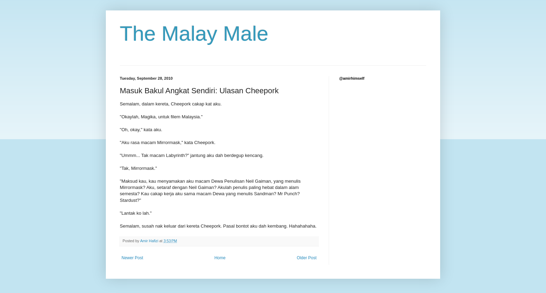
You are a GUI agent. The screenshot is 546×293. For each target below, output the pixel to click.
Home (220, 257)
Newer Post (132, 257)
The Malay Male (194, 33)
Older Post (307, 257)
